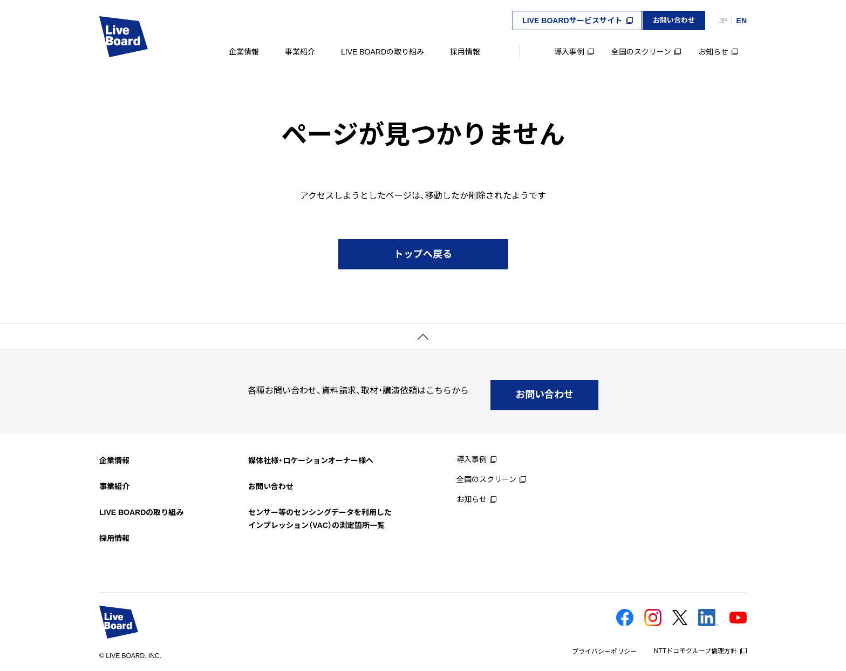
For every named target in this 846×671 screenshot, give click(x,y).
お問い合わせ (271, 477)
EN (741, 20)
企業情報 (244, 52)
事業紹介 (300, 52)
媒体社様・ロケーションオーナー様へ (310, 452)
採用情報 (465, 52)
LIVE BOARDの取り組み (382, 52)
